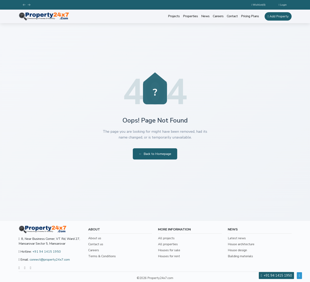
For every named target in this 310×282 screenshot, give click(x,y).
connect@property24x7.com (50, 259)
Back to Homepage (155, 153)
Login (282, 4)
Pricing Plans (250, 16)
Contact (232, 16)
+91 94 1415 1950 (46, 251)
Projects (174, 16)
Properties (190, 16)
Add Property (278, 16)
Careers (218, 16)
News (205, 16)
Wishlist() (258, 4)
